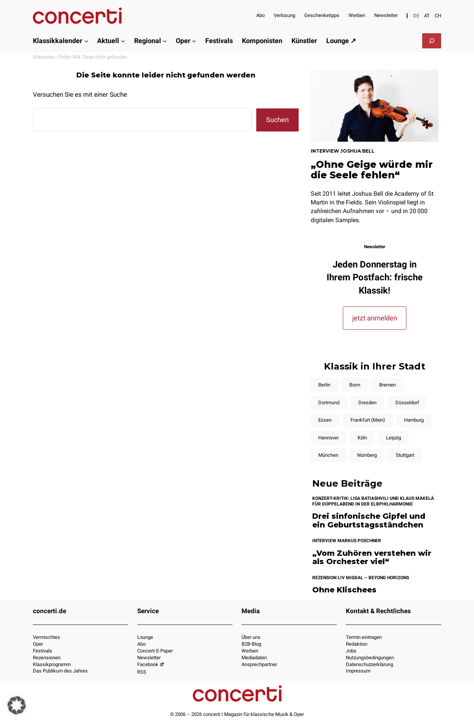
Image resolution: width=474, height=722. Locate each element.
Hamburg (414, 420)
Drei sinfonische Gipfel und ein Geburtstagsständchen (368, 520)
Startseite (43, 57)
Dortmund (328, 402)
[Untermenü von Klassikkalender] (86, 41)
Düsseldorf (407, 402)
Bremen (387, 385)
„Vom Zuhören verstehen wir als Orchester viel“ (371, 557)
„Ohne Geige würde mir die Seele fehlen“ (372, 169)
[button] (16, 705)
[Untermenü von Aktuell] (123, 41)
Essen (324, 420)
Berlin (324, 385)
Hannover (328, 438)
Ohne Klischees (344, 590)
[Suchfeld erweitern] (431, 40)
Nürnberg (367, 455)
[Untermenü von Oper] (194, 41)
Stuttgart (405, 455)
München (328, 455)
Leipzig (393, 438)
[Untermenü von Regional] (165, 41)
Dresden (367, 402)
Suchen (277, 120)
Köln (362, 438)
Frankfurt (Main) (367, 420)
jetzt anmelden (374, 318)
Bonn (354, 385)
